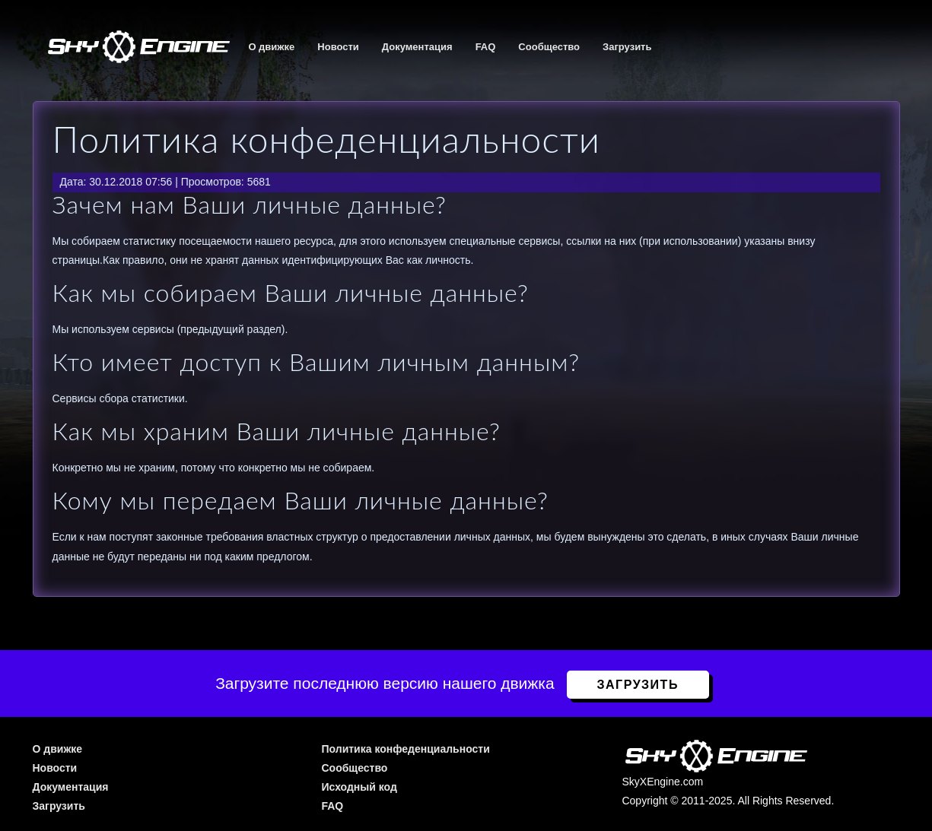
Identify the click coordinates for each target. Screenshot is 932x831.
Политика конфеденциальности (405, 749)
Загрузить (627, 46)
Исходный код (358, 787)
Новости (338, 46)
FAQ (486, 46)
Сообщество (549, 46)
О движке (271, 46)
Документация (417, 46)
